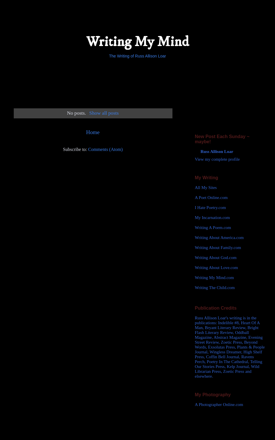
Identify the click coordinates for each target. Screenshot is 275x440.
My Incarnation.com (212, 217)
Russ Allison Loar (217, 151)
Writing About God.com (216, 257)
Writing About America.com (219, 237)
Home (93, 132)
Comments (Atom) (105, 149)
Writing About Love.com (216, 267)
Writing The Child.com (215, 287)
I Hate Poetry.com (210, 207)
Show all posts (104, 113)
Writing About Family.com (218, 247)
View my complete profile (217, 159)
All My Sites (206, 187)
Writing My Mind (137, 42)
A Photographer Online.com (219, 404)
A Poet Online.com (211, 197)
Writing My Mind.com (214, 277)
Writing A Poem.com (213, 227)
